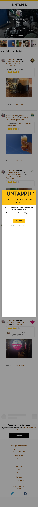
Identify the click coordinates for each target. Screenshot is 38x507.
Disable (19, 221)
